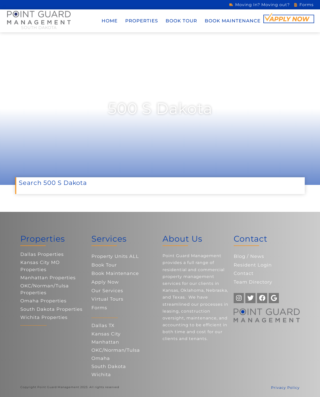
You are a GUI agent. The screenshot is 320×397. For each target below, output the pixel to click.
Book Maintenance (233, 21)
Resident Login (253, 265)
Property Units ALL (115, 256)
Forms (99, 308)
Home (110, 21)
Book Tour (181, 21)
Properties (141, 21)
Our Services (107, 290)
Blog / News (249, 256)
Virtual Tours (107, 299)
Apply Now (105, 282)
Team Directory (253, 282)
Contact (243, 273)
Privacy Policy (285, 387)
